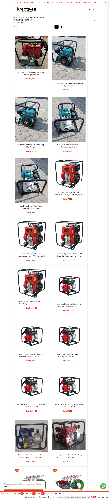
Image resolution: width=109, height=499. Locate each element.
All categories (22, 17)
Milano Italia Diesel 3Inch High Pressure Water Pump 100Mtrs (82, 363)
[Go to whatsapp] (103, 486)
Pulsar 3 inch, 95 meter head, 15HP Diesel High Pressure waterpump (54, 159)
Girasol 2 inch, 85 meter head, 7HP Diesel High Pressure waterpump (82, 200)
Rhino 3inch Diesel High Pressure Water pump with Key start (54, 322)
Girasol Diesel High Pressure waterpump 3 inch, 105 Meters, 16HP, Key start (82, 110)
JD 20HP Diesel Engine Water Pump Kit (26, 322)
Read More (6, 393)
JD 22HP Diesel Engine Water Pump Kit (82, 281)
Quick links (17, 460)
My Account (17, 476)
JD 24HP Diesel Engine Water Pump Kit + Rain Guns (54, 281)
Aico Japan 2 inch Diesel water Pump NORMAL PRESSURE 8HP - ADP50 (82, 241)
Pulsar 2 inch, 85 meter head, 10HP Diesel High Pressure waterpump (26, 200)
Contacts (16, 468)
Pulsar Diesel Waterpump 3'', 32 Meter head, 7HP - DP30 (26, 241)
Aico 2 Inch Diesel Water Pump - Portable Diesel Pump (54, 120)
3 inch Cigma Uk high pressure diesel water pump (82, 320)
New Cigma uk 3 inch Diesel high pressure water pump (26, 364)
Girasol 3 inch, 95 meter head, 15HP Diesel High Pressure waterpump (82, 159)
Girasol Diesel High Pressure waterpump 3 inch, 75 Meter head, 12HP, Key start (26, 159)
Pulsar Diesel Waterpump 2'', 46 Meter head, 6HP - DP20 (54, 241)
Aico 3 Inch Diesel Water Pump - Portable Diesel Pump (27, 120)
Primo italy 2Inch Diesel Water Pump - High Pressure (54, 72)
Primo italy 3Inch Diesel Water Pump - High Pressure (82, 72)
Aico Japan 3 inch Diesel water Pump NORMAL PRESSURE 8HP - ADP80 (26, 281)
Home (15, 17)
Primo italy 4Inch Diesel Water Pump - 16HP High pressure (26, 64)
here (10, 486)
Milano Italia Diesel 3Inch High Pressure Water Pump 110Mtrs (54, 363)
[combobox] (34, 27)
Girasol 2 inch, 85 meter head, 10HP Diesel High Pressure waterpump (54, 200)
